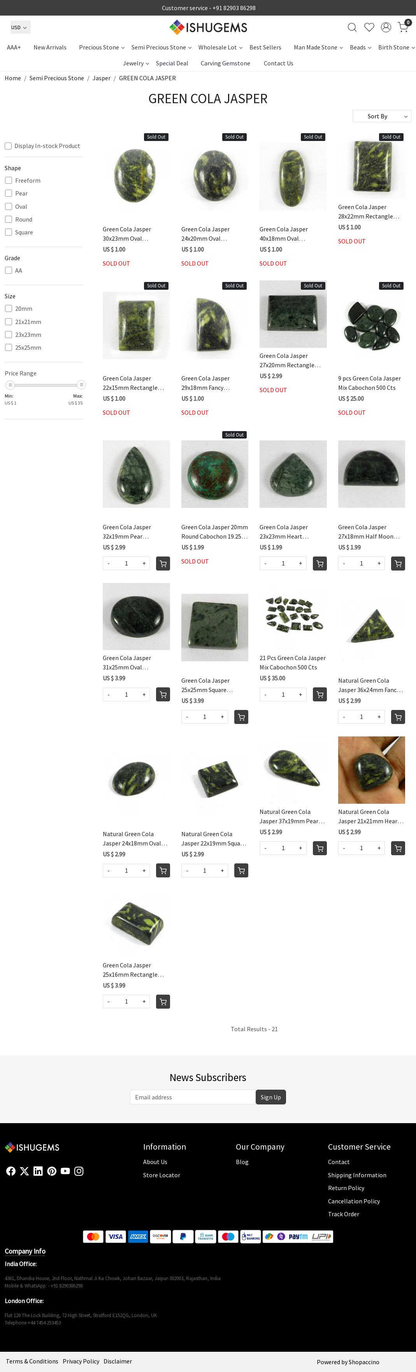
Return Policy (346, 1188)
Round (23, 219)
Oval (21, 206)
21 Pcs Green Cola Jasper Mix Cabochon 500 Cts (293, 662)
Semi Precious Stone (161, 47)
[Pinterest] (52, 1171)
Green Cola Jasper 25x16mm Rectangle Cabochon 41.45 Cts (130, 970)
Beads (360, 47)
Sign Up (271, 1097)
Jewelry (136, 63)
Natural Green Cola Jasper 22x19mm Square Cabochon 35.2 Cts (213, 839)
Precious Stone (101, 47)
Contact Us (278, 63)
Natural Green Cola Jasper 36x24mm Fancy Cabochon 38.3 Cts (368, 685)
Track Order (343, 1214)
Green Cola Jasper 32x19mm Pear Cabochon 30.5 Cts (127, 532)
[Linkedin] (38, 1171)
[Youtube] (65, 1171)
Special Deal (172, 63)
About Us (155, 1162)
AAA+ (14, 47)
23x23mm (28, 334)
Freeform (27, 180)
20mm (23, 308)
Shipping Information (357, 1175)
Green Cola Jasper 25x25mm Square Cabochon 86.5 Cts (205, 685)
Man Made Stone (318, 47)
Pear (21, 193)
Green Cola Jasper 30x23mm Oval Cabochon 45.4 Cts (127, 234)
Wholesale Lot (220, 47)
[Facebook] (11, 1171)
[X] (24, 1171)
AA (18, 270)
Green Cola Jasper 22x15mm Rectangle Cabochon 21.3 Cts (130, 383)
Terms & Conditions (32, 1361)
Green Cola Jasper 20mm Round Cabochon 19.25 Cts (214, 532)
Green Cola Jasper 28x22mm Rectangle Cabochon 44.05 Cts (365, 212)
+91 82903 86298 (234, 8)
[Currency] (20, 27)
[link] (352, 27)
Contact (339, 1162)
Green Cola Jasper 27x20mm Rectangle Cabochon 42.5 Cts (287, 361)
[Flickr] (88, 1174)
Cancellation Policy (354, 1201)
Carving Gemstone (225, 63)
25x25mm (28, 347)
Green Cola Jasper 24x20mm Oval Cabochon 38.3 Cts (205, 234)
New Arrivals (50, 47)
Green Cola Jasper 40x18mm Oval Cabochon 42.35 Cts (285, 234)
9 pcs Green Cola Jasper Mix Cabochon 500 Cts (369, 382)
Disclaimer (118, 1361)
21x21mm (28, 322)
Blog (242, 1162)
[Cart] (163, 564)
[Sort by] (382, 116)
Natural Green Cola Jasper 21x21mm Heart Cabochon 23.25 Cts (369, 817)
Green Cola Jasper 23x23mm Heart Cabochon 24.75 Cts (285, 532)
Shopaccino (364, 1362)
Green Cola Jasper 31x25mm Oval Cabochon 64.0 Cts (127, 663)
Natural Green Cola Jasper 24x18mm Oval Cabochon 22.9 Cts (132, 839)
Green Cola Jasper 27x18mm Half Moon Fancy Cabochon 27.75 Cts (367, 532)
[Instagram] (79, 1171)
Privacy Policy (81, 1361)
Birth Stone (396, 47)
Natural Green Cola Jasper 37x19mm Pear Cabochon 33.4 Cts (289, 817)
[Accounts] (386, 27)
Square (24, 232)
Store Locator (161, 1175)
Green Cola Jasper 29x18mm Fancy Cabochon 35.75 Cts (207, 383)
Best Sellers (265, 47)
